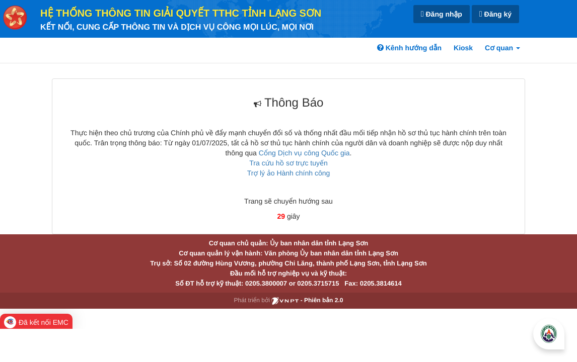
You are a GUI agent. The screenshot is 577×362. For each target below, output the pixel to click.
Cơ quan (502, 48)
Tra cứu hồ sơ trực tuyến (288, 163)
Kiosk (463, 48)
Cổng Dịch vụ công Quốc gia (304, 153)
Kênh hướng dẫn (409, 48)
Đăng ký (495, 14)
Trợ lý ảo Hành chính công (288, 173)
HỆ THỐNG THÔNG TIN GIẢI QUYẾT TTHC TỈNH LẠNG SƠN (180, 13)
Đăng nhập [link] (441, 14)
